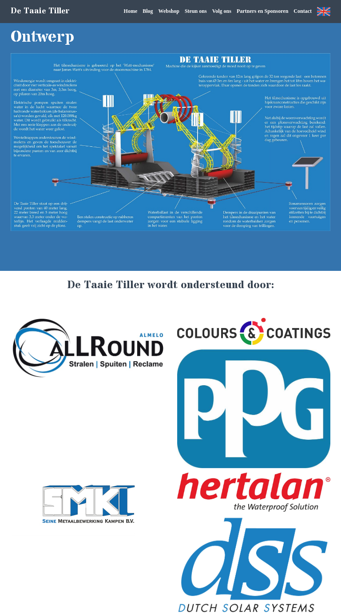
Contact (302, 11)
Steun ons (196, 11)
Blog (148, 11)
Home (131, 11)
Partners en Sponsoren (262, 11)
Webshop (169, 11)
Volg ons (221, 11)
